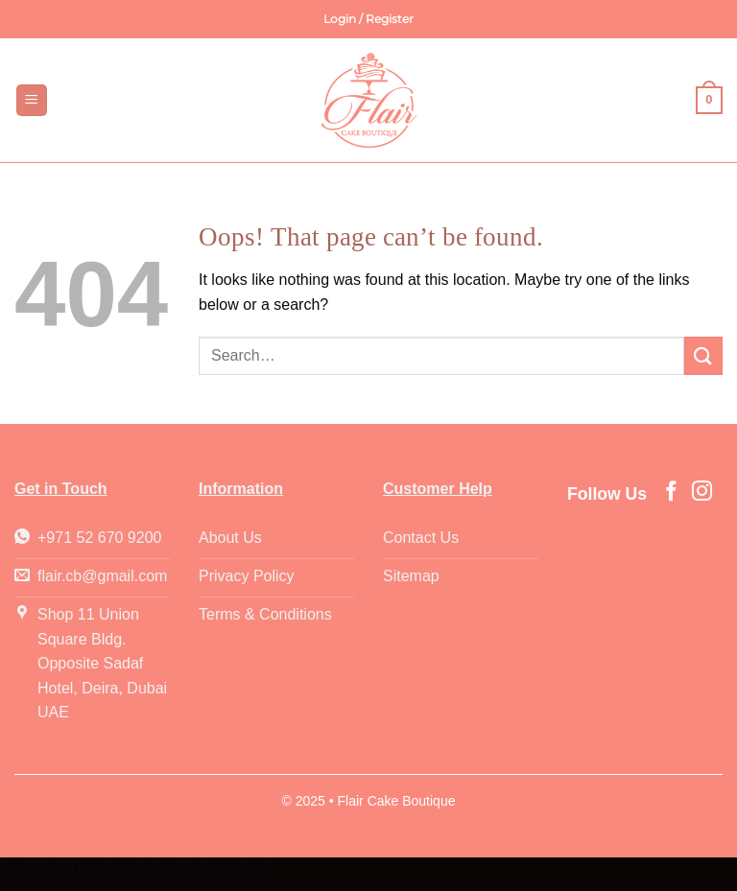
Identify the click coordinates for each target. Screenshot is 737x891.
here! (253, 866)
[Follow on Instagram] (702, 492)
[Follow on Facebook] (671, 492)
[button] (368, 18)
